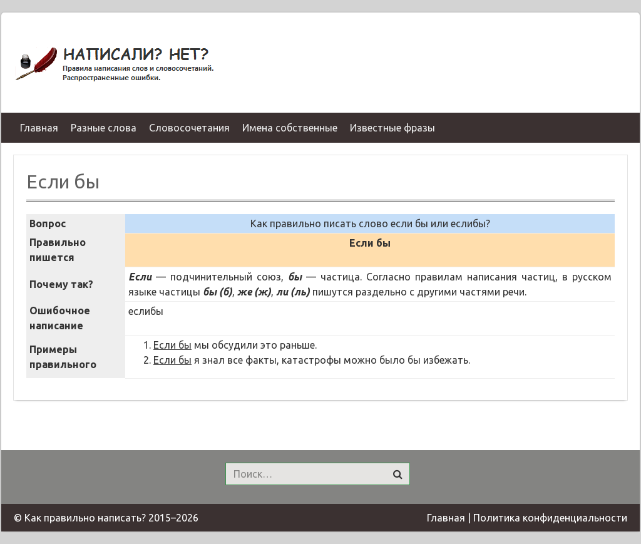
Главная (446, 517)
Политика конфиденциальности (550, 517)
